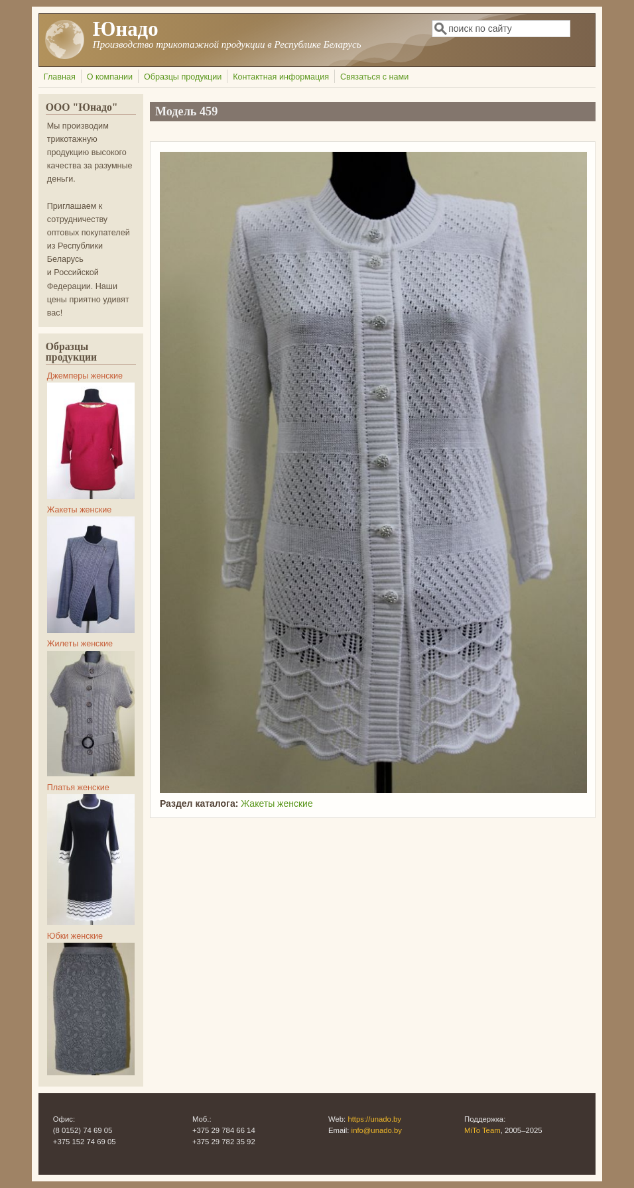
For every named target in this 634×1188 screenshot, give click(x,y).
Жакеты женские (276, 803)
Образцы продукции (183, 77)
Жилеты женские (80, 643)
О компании (110, 77)
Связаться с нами (374, 77)
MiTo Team (482, 1130)
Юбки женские (75, 936)
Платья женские (78, 787)
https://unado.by (374, 1119)
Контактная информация (281, 77)
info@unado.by (376, 1130)
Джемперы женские (85, 376)
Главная (60, 77)
